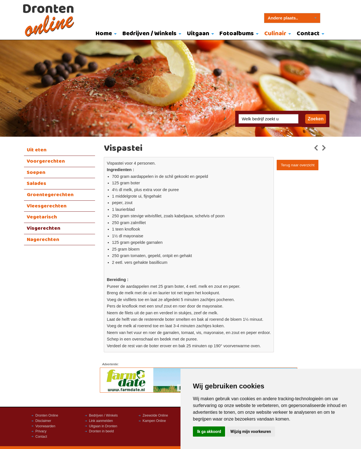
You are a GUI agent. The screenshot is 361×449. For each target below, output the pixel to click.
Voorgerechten (46, 161)
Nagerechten (43, 239)
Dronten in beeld (101, 431)
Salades (36, 183)
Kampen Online (154, 421)
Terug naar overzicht (297, 165)
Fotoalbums (236, 34)
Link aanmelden (101, 421)
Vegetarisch (42, 217)
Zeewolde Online (155, 415)
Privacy (41, 431)
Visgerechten (43, 228)
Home (104, 34)
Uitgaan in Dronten (103, 426)
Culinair (275, 34)
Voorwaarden (46, 426)
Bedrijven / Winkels (149, 34)
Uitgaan (198, 34)
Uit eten (37, 150)
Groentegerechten (50, 195)
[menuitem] (105, 34)
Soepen (36, 172)
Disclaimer (43, 421)
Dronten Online (47, 415)
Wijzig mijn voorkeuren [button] (250, 431)
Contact (308, 34)
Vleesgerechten (47, 206)
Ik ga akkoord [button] (209, 431)
